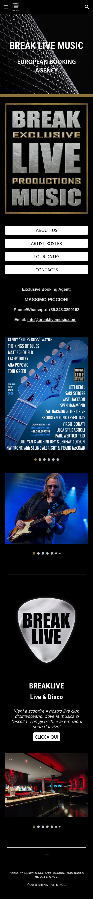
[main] (47, 55)
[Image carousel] (47, 399)
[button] (6, 7)
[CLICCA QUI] (46, 737)
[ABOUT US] (46, 230)
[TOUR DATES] (46, 256)
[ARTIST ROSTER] (46, 243)
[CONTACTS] (46, 269)
